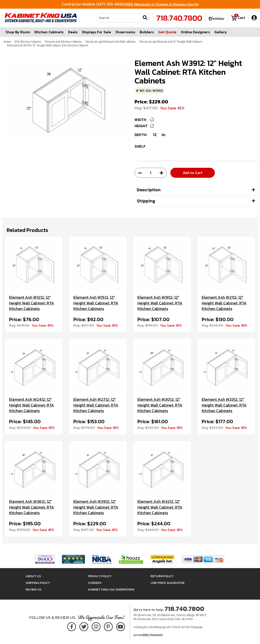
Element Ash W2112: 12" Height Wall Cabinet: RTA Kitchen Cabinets (224, 303)
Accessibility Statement (148, 635)
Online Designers (195, 32)
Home (7, 41)
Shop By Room (18, 32)
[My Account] (254, 18)
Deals (73, 32)
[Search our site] (119, 18)
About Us (33, 576)
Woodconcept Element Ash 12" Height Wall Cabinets (170, 41)
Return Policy (162, 576)
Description (149, 189)
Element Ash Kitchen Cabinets (63, 41)
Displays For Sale (96, 32)
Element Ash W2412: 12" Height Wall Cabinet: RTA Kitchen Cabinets (31, 405)
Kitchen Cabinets (49, 32)
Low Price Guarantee (168, 583)
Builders (147, 32)
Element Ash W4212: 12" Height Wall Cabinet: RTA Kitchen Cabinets (159, 507)
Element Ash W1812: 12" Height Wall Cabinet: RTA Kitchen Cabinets (159, 303)
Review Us (33, 589)
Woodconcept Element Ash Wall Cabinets (110, 41)
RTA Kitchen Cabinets (28, 41)
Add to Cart (192, 172)
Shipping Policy (38, 583)
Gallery (220, 32)
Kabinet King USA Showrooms (111, 589)
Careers (94, 583)
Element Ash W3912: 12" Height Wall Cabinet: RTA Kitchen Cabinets (95, 507)
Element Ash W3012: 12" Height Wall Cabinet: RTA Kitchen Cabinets (159, 405)
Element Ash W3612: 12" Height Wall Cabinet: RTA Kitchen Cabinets (31, 507)
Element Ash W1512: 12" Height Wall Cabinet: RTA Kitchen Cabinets (95, 303)
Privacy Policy (100, 576)
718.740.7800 (179, 18)
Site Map (190, 627)
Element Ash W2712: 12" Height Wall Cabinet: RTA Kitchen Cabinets (95, 405)
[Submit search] (145, 18)
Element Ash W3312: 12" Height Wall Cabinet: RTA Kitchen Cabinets (224, 405)
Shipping (146, 201)
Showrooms (125, 32)
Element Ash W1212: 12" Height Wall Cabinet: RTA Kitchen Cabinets (31, 303)
